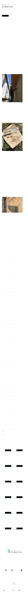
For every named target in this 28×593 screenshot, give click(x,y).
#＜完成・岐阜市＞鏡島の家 (9, 419)
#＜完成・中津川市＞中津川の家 (10, 394)
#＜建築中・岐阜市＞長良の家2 (10, 276)
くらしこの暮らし (16, 570)
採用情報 (8, 576)
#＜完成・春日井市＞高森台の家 (10, 286)
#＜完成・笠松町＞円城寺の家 (9, 383)
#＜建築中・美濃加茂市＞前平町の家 (11, 265)
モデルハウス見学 (8, 590)
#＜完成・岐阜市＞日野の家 (9, 415)
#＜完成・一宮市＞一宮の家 (9, 401)
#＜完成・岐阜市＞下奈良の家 (9, 333)
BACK (5, 434)
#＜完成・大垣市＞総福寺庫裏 (9, 336)
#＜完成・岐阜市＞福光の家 (9, 347)
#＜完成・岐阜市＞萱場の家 (8, 19)
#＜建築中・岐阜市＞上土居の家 (10, 279)
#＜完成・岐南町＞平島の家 (9, 315)
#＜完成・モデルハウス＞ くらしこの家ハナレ (12, 412)
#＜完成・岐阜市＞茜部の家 (9, 365)
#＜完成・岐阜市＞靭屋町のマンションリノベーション (12, 404)
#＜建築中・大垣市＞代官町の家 (10, 283)
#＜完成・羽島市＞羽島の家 (9, 397)
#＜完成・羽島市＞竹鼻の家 (9, 426)
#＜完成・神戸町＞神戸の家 (9, 408)
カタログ (15, 590)
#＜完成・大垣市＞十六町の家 (9, 329)
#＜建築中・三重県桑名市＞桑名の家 (11, 272)
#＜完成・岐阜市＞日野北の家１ (10, 301)
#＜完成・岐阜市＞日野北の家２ (10, 297)
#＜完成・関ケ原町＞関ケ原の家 (10, 376)
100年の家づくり (9, 574)
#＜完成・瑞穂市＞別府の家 (9, 322)
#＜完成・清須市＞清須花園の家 (10, 340)
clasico (8, 570)
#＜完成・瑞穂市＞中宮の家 (9, 362)
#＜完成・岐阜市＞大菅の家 (9, 369)
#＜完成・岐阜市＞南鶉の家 (9, 379)
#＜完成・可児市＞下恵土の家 (9, 290)
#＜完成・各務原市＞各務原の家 (10, 294)
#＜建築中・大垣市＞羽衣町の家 (10, 268)
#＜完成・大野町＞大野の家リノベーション (12, 387)
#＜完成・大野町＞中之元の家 (9, 308)
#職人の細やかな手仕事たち (9, 261)
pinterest (22, 570)
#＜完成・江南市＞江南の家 (9, 351)
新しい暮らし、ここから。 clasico (7, 5)
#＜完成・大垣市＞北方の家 (9, 372)
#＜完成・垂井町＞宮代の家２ (9, 311)
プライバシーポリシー (17, 576)
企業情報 (18, 574)
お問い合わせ (22, 590)
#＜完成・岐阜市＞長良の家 (9, 358)
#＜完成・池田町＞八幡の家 (9, 319)
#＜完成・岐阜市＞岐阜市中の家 (10, 326)
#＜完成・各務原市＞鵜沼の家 (9, 344)
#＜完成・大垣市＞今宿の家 (9, 354)
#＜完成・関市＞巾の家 (8, 304)
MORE (22, 542)
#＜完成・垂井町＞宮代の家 (9, 390)
